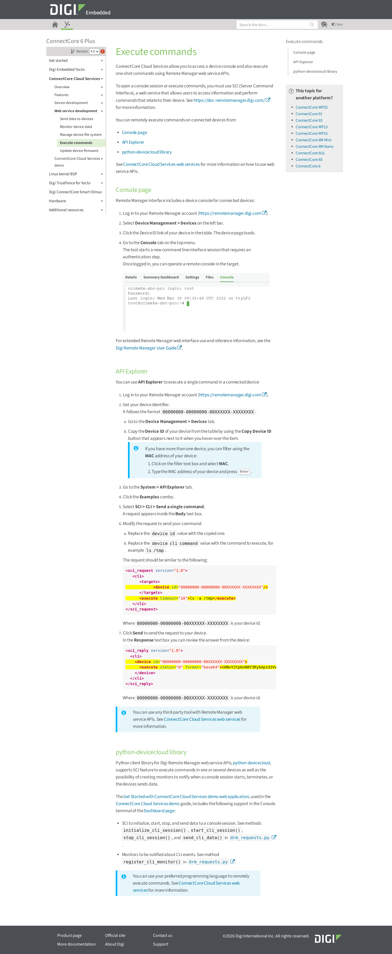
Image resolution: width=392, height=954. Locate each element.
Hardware (76, 201)
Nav (337, 24)
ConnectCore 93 (309, 120)
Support (160, 944)
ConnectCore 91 (309, 114)
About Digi (114, 944)
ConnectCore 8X (309, 159)
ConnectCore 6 (308, 166)
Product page (69, 935)
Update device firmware (79, 151)
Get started (76, 60)
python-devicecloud (251, 763)
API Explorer (133, 142)
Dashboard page (159, 811)
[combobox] (277, 24)
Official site (115, 935)
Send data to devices (76, 119)
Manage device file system (81, 134)
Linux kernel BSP (76, 174)
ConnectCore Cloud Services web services (161, 164)
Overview (78, 87)
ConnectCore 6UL (310, 153)
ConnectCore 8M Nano (314, 146)
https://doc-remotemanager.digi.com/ (229, 100)
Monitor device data (76, 127)
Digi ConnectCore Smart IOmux (75, 192)
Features (78, 95)
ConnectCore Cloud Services (76, 78)
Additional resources (76, 210)
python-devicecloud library (147, 152)
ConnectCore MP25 (311, 107)
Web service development (78, 111)
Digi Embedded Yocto (76, 69)
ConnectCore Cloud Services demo (78, 161)
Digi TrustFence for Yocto (76, 183)
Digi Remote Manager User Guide (146, 348)
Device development (78, 103)
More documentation (76, 944)
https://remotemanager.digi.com (230, 213)
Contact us (162, 935)
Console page (134, 132)
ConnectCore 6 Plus (70, 41)
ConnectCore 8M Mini (314, 140)
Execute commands (76, 143)
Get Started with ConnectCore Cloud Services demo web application (186, 796)
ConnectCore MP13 (311, 127)
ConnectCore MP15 (311, 133)
